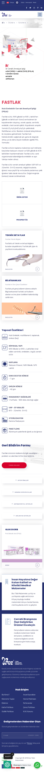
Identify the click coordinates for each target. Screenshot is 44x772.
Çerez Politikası (29, 707)
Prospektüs (22, 220)
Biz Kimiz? (6, 695)
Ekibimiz (5, 703)
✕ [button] (12, 754)
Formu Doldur (14, 465)
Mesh (34, 2)
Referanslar (27, 703)
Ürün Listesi (22, 197)
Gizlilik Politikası (8, 712)
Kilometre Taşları (8, 699)
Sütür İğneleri (22, 480)
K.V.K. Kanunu (28, 712)
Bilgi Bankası (13, 280)
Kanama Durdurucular (22, 492)
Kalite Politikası (7, 707)
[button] (7, 764)
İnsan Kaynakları (29, 695)
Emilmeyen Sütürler (22, 516)
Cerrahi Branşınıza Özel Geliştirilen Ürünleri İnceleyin (25, 622)
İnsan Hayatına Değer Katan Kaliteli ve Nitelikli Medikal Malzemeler (25, 584)
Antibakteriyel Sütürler (22, 504)
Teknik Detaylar (15, 235)
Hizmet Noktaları (29, 699)
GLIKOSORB (11, 529)
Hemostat (29, 2)
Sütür (22, 2)
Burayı (29, 743)
